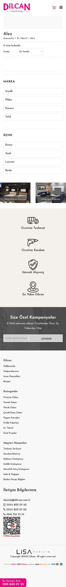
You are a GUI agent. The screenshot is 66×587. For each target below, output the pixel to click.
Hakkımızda (9, 366)
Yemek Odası (10, 402)
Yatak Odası (9, 407)
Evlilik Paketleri (11, 423)
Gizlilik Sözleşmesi (12, 464)
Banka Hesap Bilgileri (14, 479)
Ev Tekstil (22, 38)
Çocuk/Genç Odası (12, 413)
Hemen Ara (13, 582)
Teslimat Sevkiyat (12, 449)
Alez (32, 38)
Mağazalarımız (11, 371)
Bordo (8, 170)
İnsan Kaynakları (11, 376)
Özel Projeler (10, 433)
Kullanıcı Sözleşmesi (13, 459)
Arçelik (9, 91)
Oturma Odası (10, 397)
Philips (8, 100)
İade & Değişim (11, 474)
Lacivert (10, 162)
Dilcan (32, 556)
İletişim (6, 381)
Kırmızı (8, 145)
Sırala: (6, 51)
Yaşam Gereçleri (11, 418)
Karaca (9, 108)
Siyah (8, 153)
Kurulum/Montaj (11, 454)
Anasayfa (8, 38)
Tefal (8, 117)
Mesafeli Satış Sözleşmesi (16, 469)
